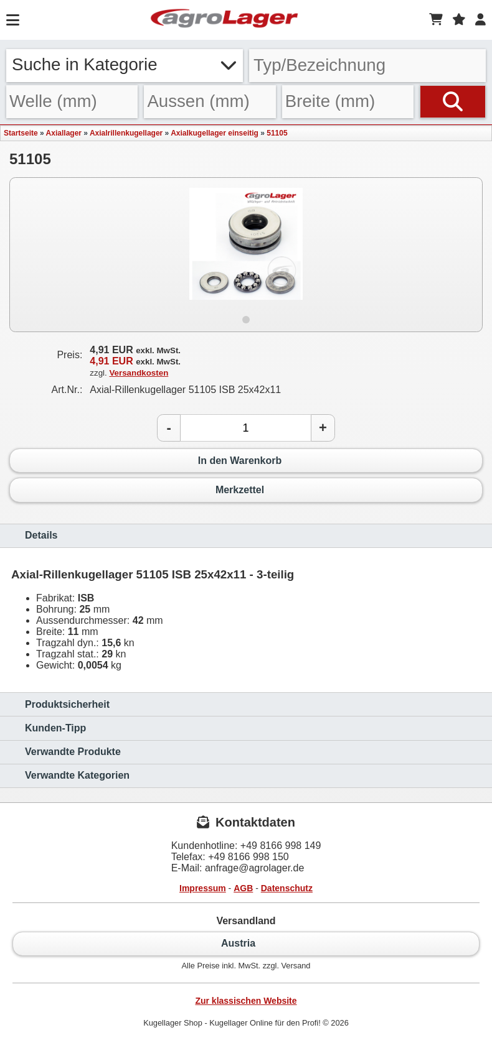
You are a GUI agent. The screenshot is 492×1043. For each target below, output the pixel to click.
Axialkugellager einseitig (214, 133)
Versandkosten (138, 373)
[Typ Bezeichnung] (367, 65)
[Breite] (348, 102)
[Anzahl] (246, 428)
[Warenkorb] (436, 20)
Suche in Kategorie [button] (124, 64)
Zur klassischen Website (245, 1001)
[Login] (480, 20)
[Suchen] (452, 102)
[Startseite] (224, 20)
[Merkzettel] (459, 20)
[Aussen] (209, 102)
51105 (277, 133)
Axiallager (64, 133)
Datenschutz (287, 888)
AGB (243, 888)
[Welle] (72, 102)
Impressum (202, 888)
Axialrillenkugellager (126, 133)
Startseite (21, 133)
